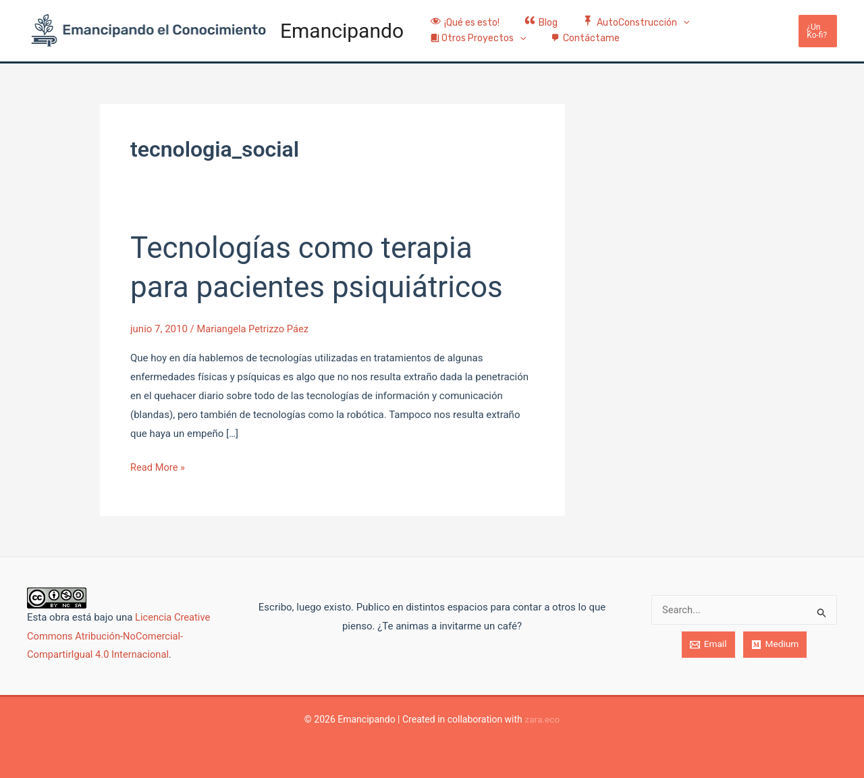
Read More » (158, 466)
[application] (668, 16)
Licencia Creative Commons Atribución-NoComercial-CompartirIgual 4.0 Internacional (119, 636)
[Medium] (774, 644)
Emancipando (342, 31)
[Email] (708, 644)
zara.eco (542, 719)
